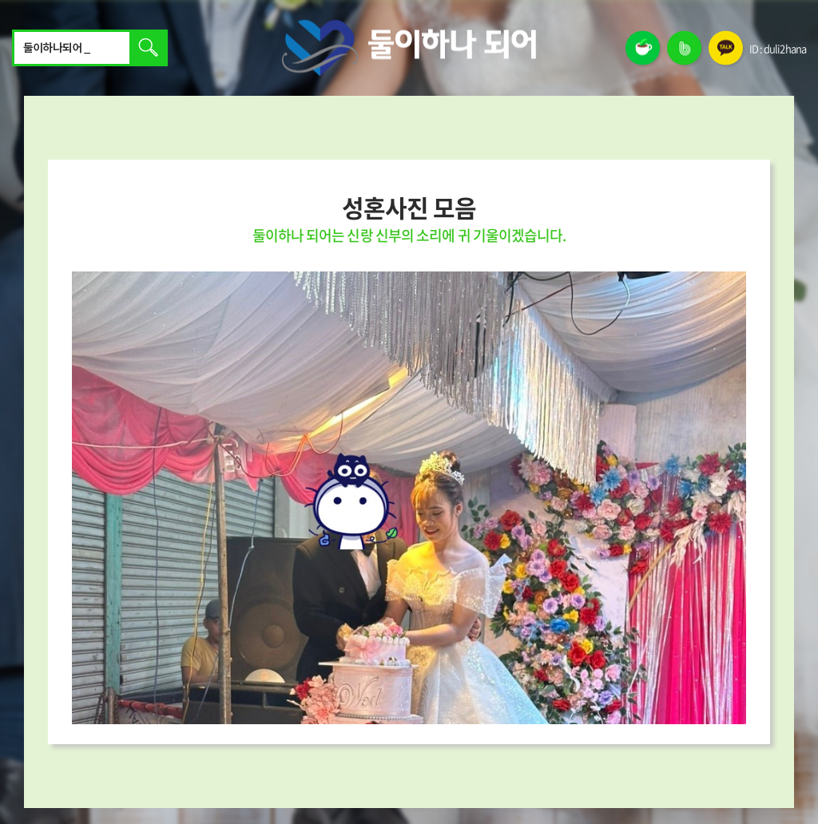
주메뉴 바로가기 (0, 0)
